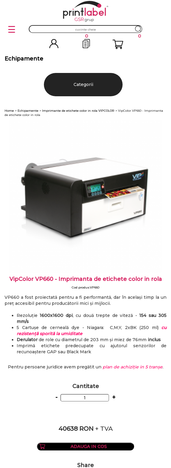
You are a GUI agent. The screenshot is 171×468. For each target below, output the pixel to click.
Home (9, 111)
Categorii (83, 84)
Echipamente (28, 111)
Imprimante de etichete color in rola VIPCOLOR (78, 111)
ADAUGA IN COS (89, 446)
